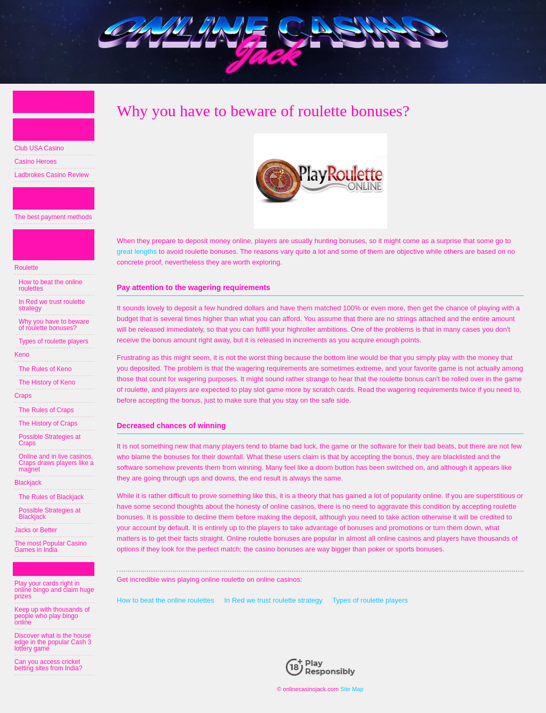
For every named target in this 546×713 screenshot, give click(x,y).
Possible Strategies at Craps (50, 440)
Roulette (26, 267)
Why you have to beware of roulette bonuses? (54, 325)
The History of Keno (47, 382)
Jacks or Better (35, 530)
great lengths (137, 251)
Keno (21, 354)
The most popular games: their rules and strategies (54, 245)
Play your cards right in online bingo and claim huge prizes (54, 590)
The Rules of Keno (45, 369)
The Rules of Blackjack (51, 497)
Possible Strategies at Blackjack (50, 513)
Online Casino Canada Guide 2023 (53, 102)
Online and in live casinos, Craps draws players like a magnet (56, 463)
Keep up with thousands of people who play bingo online (52, 616)
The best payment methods (53, 217)
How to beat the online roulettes (165, 600)
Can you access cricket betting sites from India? (48, 665)
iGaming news (53, 569)
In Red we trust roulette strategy (273, 600)
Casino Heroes (35, 161)
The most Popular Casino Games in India (50, 547)
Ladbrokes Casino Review (51, 175)
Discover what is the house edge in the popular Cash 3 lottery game (52, 642)
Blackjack (28, 482)
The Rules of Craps (46, 410)
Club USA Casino (39, 148)
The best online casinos (53, 130)
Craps (22, 395)
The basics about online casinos (53, 198)
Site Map (351, 689)
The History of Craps (48, 423)
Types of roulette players (370, 600)
